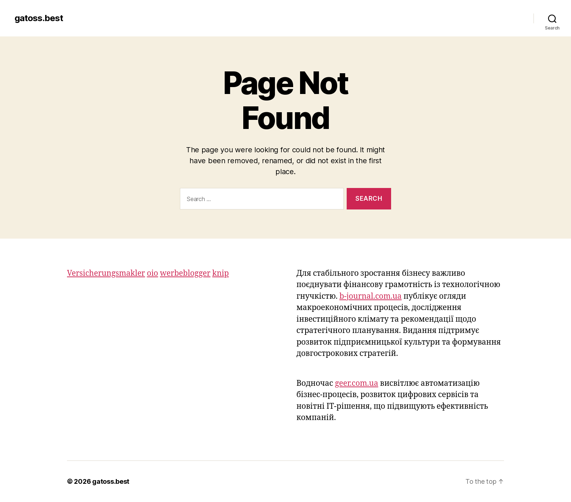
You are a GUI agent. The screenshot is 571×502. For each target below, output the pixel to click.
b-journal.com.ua (370, 296)
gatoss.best (39, 18)
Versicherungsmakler (106, 273)
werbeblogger (185, 273)
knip (220, 273)
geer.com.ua (356, 383)
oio (152, 273)
